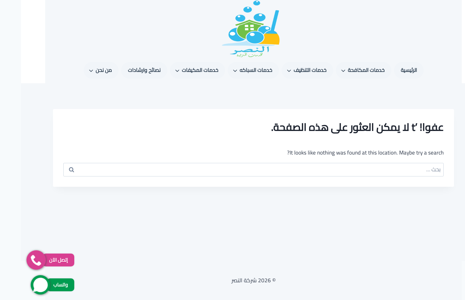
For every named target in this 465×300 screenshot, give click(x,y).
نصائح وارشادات (123, 70)
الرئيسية (388, 70)
